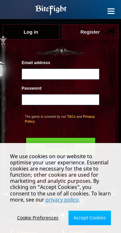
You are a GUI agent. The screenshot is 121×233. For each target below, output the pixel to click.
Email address (36, 62)
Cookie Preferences (37, 218)
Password (32, 88)
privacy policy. (62, 199)
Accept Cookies (90, 218)
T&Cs (71, 116)
